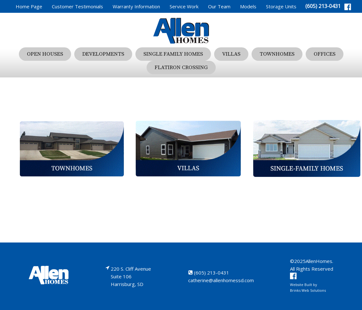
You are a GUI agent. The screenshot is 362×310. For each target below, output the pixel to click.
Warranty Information (136, 6)
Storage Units (281, 6)
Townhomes (277, 54)
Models (248, 6)
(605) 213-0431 (323, 6)
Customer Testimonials (77, 6)
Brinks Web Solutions (308, 290)
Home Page (29, 6)
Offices (324, 54)
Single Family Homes (173, 54)
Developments (103, 54)
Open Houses (45, 54)
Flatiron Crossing (181, 67)
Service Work (184, 6)
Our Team (219, 6)
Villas (231, 54)
